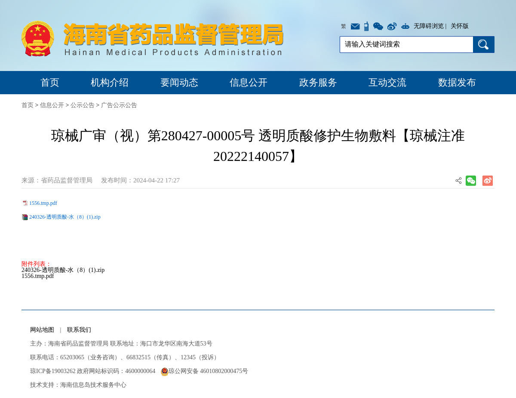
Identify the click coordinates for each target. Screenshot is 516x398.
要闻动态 (179, 82)
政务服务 (318, 82)
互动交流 (387, 82)
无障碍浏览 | (430, 26)
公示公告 (83, 105)
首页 (49, 82)
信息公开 (248, 82)
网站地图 (42, 330)
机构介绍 (110, 82)
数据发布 (457, 82)
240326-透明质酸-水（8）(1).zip (65, 217)
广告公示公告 (119, 105)
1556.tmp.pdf (43, 203)
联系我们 (79, 330)
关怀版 (460, 26)
